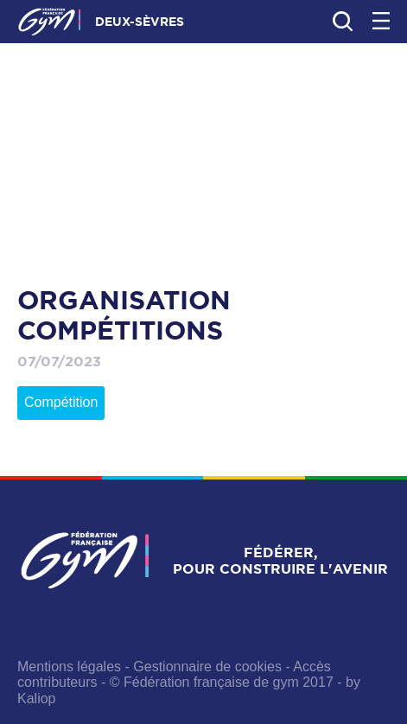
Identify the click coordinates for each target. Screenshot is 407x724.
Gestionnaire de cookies (207, 666)
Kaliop (36, 698)
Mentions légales (69, 666)
